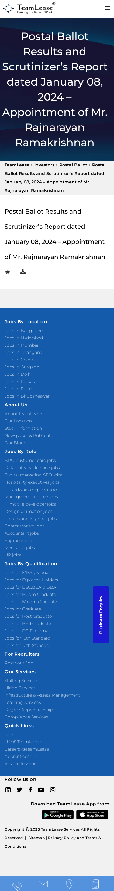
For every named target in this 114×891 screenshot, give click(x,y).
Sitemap (37, 838)
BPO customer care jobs (30, 460)
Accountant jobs (22, 533)
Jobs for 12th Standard (27, 638)
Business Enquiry (101, 615)
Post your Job (19, 663)
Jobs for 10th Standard (27, 645)
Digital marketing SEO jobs (33, 475)
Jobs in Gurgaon (22, 367)
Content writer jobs (24, 526)
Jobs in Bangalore (24, 330)
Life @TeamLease (23, 742)
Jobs (9, 734)
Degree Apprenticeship (29, 709)
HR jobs (13, 555)
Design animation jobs (29, 511)
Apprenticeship (20, 756)
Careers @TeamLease (27, 749)
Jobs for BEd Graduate (28, 623)
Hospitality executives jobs (32, 482)
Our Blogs (15, 443)
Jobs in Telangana (23, 352)
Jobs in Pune (18, 389)
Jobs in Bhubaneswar (27, 396)
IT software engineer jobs (31, 518)
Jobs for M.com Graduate (31, 601)
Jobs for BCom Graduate (30, 594)
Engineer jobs (19, 540)
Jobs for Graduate (23, 609)
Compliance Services (26, 717)
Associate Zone (20, 763)
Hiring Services (20, 688)
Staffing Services (21, 680)
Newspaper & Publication (31, 435)
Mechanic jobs (20, 547)
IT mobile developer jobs (30, 504)
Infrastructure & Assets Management (42, 695)
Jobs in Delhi (18, 374)
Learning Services (23, 702)
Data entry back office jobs (32, 467)
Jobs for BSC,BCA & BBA (30, 587)
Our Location (18, 421)
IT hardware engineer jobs (32, 489)
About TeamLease (23, 413)
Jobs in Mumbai (21, 345)
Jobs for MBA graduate (28, 572)
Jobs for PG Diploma (26, 631)
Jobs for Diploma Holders (31, 580)
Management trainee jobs (31, 496)
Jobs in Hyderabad (24, 338)
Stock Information (23, 428)
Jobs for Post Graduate (28, 616)
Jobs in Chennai (21, 359)
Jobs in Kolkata (20, 381)
